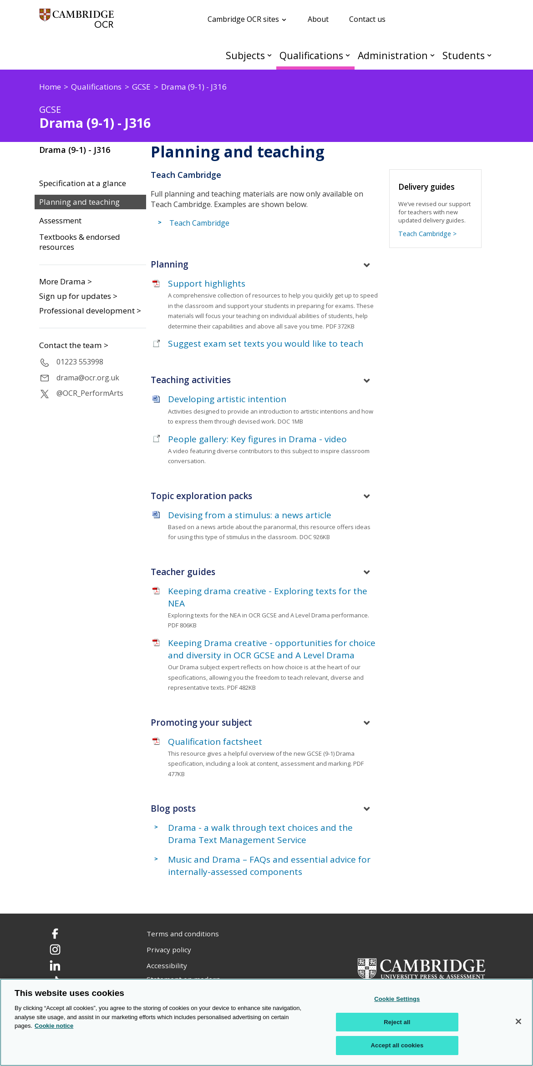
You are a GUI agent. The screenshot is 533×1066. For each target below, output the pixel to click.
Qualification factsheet (215, 742)
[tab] (267, 265)
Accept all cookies (397, 1045)
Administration (393, 55)
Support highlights (206, 283)
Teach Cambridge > (427, 233)
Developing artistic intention (227, 399)
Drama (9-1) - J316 (74, 149)
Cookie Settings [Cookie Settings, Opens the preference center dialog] (397, 998)
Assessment (60, 221)
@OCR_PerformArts (89, 393)
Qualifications (311, 55)
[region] (266, 1022)
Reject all (397, 1022)
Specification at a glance (82, 183)
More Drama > (65, 281)
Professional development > (90, 310)
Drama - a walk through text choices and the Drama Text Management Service (260, 834)
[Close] (518, 1021)
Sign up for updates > (78, 296)
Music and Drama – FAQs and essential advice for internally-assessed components (269, 866)
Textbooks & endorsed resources (79, 242)
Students (463, 55)
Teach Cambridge (199, 222)
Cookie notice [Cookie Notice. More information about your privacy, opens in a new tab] (54, 1025)
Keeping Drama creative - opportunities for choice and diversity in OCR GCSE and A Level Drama (272, 649)
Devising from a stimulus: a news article (249, 515)
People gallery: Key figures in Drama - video (257, 439)
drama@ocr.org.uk (87, 378)
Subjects (245, 55)
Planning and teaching (79, 202)
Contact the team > (73, 345)
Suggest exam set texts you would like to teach (265, 343)
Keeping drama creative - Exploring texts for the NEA (267, 597)
